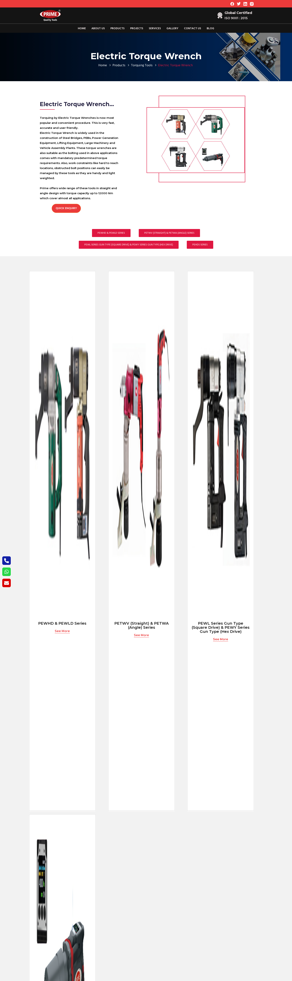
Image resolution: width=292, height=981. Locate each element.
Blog (210, 28)
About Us (98, 28)
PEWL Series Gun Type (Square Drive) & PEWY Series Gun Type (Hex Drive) (128, 245)
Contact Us (192, 28)
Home (82, 28)
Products (117, 28)
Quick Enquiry (66, 208)
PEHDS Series (200, 245)
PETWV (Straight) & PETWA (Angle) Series (169, 233)
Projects (136, 28)
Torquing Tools (142, 65)
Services (155, 28)
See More (62, 631)
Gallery (172, 28)
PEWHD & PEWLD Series (111, 233)
